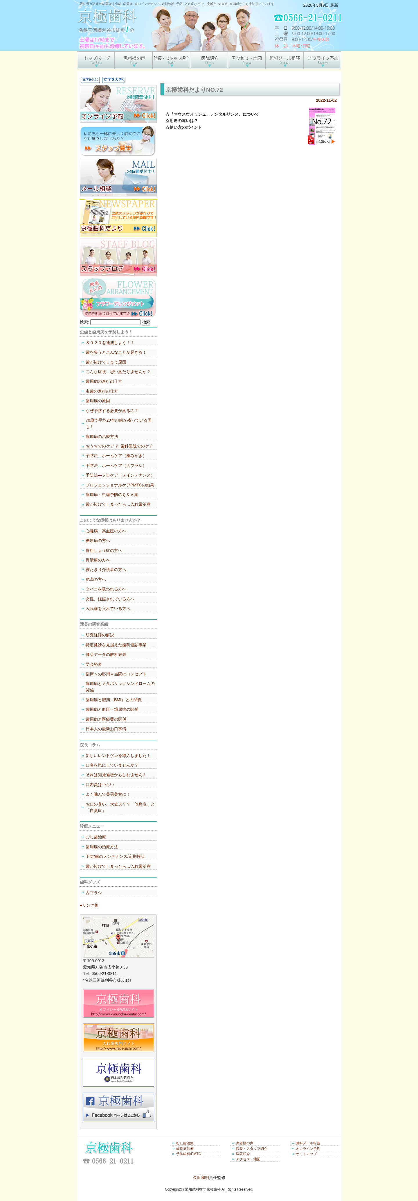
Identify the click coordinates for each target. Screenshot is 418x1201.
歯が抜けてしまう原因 (106, 362)
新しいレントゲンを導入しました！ (118, 755)
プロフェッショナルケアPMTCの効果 (120, 485)
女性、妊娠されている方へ (110, 599)
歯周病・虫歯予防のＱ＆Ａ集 (112, 494)
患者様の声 (244, 1143)
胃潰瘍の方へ (98, 560)
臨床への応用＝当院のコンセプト (116, 674)
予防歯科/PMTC (188, 1154)
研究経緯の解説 (100, 635)
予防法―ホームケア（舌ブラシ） (116, 465)
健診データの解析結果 (106, 654)
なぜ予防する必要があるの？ (112, 410)
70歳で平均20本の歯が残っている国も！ (119, 423)
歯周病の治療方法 (102, 436)
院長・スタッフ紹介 (251, 1149)
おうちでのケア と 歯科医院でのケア (119, 446)
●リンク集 (89, 905)
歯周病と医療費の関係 (106, 719)
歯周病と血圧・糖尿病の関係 (112, 709)
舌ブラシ (94, 892)
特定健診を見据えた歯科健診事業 (116, 644)
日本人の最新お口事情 (106, 728)
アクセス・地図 (248, 1159)
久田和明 (201, 1177)
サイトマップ (306, 1154)
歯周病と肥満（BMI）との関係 (114, 699)
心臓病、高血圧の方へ (106, 531)
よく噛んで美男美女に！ (108, 794)
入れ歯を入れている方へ (108, 608)
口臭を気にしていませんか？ (112, 765)
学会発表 (94, 664)
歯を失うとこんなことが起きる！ (116, 352)
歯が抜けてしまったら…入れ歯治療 (118, 504)
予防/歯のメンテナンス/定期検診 (115, 856)
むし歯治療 (96, 837)
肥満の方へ (96, 579)
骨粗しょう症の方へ (104, 550)
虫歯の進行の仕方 (102, 391)
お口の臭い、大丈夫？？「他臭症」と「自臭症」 (120, 807)
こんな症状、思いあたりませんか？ (118, 371)
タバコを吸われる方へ (106, 589)
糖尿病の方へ (98, 540)
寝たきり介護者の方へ (106, 569)
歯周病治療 (185, 1149)
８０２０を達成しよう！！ (110, 342)
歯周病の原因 (98, 400)
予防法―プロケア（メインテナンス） (120, 475)
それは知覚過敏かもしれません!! (115, 774)
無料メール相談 (308, 1143)
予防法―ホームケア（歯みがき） (116, 455)
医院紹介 (243, 1154)
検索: (84, 322)
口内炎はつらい (100, 784)
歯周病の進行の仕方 (104, 381)
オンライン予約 (308, 1149)
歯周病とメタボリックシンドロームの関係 (120, 686)
